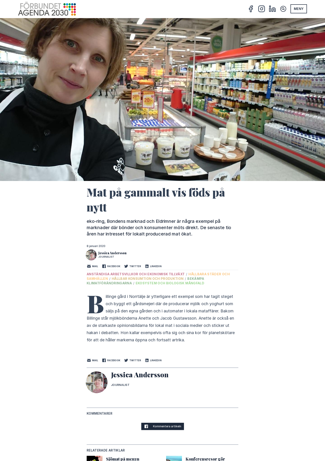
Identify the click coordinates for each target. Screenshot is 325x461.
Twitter (132, 266)
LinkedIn (153, 266)
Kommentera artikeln (162, 426)
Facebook (111, 266)
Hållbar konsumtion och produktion (148, 278)
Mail (92, 266)
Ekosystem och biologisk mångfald (170, 283)
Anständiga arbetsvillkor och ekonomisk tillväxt (136, 274)
